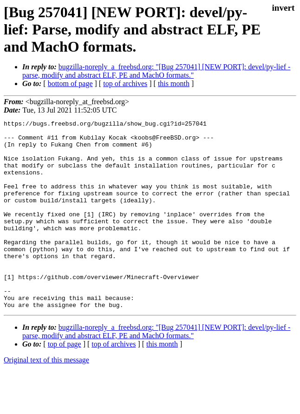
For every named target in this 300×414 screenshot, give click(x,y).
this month (173, 83)
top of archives (125, 83)
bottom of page (70, 83)
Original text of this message (46, 397)
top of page (64, 382)
